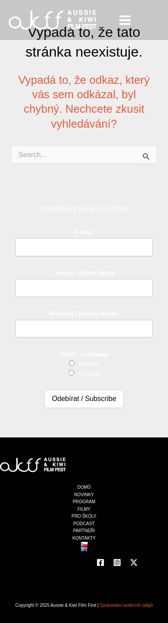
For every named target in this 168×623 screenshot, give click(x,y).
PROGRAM (84, 501)
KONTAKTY (84, 538)
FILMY (84, 509)
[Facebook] (100, 562)
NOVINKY (84, 494)
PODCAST (83, 523)
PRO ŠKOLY (84, 516)
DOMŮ (84, 487)
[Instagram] (117, 562)
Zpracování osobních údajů (126, 605)
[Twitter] (134, 562)
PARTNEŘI (84, 530)
